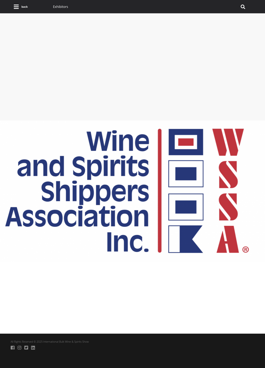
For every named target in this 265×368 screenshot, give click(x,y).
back (24, 6)
